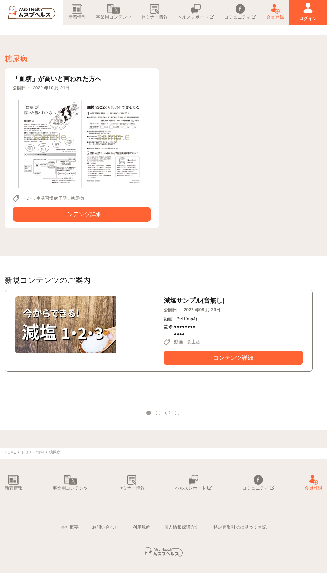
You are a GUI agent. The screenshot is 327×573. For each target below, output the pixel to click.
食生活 (193, 341)
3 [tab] (168, 414)
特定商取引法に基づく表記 (240, 527)
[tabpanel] (159, 331)
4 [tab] (178, 414)
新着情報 (77, 12)
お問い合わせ (105, 527)
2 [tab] (159, 414)
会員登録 (275, 12)
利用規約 (141, 527)
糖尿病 (77, 198)
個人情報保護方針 (181, 527)
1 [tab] (149, 414)
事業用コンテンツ (113, 12)
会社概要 (70, 527)
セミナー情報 (154, 12)
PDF (27, 198)
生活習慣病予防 (51, 198)
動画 (178, 341)
